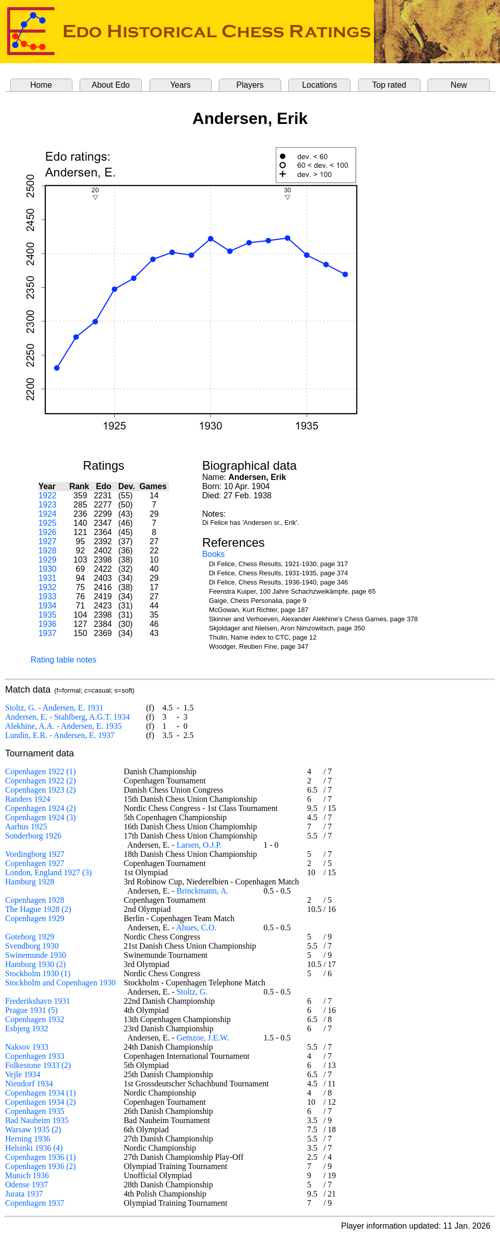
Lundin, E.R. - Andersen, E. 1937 (59, 735)
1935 (47, 615)
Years (180, 85)
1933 (47, 596)
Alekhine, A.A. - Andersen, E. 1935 (63, 726)
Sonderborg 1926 (33, 835)
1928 (47, 550)
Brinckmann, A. (203, 890)
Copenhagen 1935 (34, 1111)
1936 (47, 624)
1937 (47, 633)
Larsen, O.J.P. (199, 845)
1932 (47, 587)
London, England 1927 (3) (48, 872)
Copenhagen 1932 (34, 1019)
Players (249, 85)
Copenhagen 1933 (34, 1056)
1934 (47, 605)
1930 (47, 569)
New (459, 85)
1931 (47, 578)
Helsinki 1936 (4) (34, 1148)
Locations (319, 85)
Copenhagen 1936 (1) (40, 1157)
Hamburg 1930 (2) (35, 964)
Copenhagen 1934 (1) (40, 1092)
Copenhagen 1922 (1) (40, 771)
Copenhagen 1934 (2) (40, 1102)
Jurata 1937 (24, 1193)
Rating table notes (63, 659)
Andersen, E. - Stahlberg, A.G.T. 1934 (67, 717)
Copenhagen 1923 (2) (40, 789)
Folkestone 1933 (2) (38, 1065)
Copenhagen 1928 (34, 900)
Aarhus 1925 (26, 826)
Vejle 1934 (22, 1074)
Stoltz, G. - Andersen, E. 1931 (54, 707)
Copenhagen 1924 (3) (40, 817)
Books (213, 554)
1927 (47, 541)
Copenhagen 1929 (34, 918)
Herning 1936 (27, 1138)
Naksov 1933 (26, 1047)
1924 (47, 514)
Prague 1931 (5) (31, 1010)
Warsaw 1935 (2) (33, 1129)
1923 (47, 504)
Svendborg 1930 (32, 946)
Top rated (389, 85)
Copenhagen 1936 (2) (40, 1166)
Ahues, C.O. (196, 927)
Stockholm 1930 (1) (37, 973)
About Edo (111, 85)
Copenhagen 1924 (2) (40, 808)
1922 (47, 495)
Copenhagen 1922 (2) (40, 780)
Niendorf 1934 (29, 1083)
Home (41, 85)
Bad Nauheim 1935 (36, 1120)
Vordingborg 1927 (34, 854)
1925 (47, 523)
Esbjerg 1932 (26, 1028)
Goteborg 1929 (29, 936)
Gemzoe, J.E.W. (203, 1037)
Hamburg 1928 (29, 881)
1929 (47, 559)
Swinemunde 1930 (35, 955)
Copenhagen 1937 (34, 1203)
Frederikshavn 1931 (37, 1001)
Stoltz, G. (192, 991)
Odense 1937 (26, 1184)
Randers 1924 (27, 799)
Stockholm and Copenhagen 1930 (60, 982)
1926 (47, 532)
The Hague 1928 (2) (38, 909)
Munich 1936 (27, 1175)
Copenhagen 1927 (34, 863)
